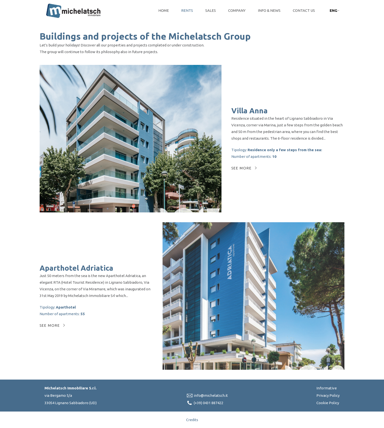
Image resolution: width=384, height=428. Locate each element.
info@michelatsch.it (211, 395)
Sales (210, 10)
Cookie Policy (327, 403)
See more (241, 168)
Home (163, 10)
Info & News (269, 10)
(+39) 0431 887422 (208, 403)
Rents (187, 10)
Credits (192, 420)
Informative (326, 388)
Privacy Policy (328, 395)
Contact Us (304, 10)
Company (237, 10)
